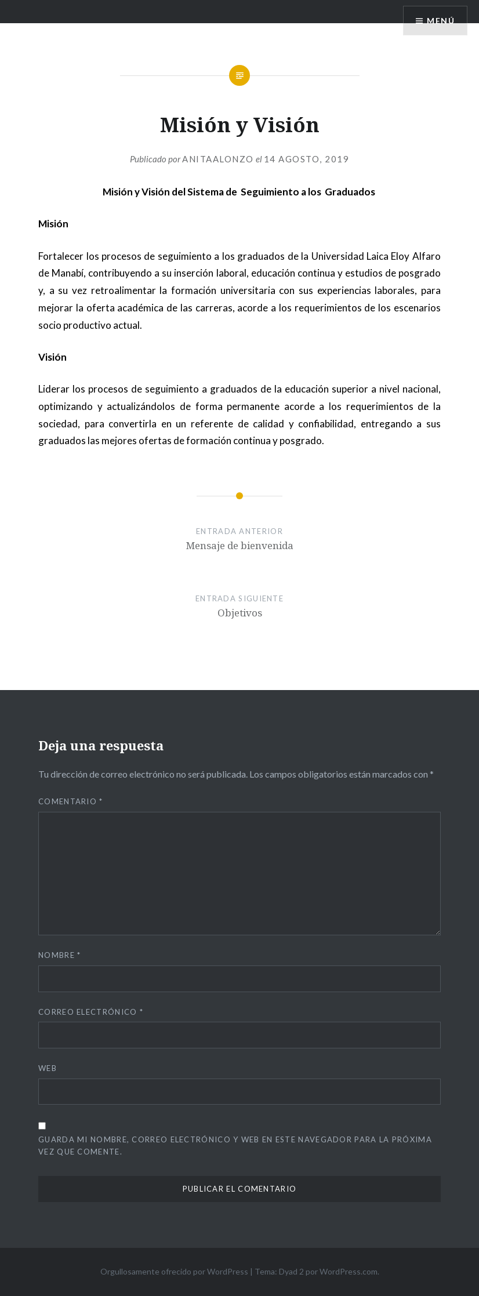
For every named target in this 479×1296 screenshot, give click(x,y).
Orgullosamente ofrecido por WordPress (174, 1271)
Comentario (70, 801)
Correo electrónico (90, 1012)
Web (47, 1068)
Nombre (59, 955)
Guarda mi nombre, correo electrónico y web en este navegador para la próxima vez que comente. (235, 1145)
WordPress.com (349, 1271)
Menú (441, 21)
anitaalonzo (218, 159)
